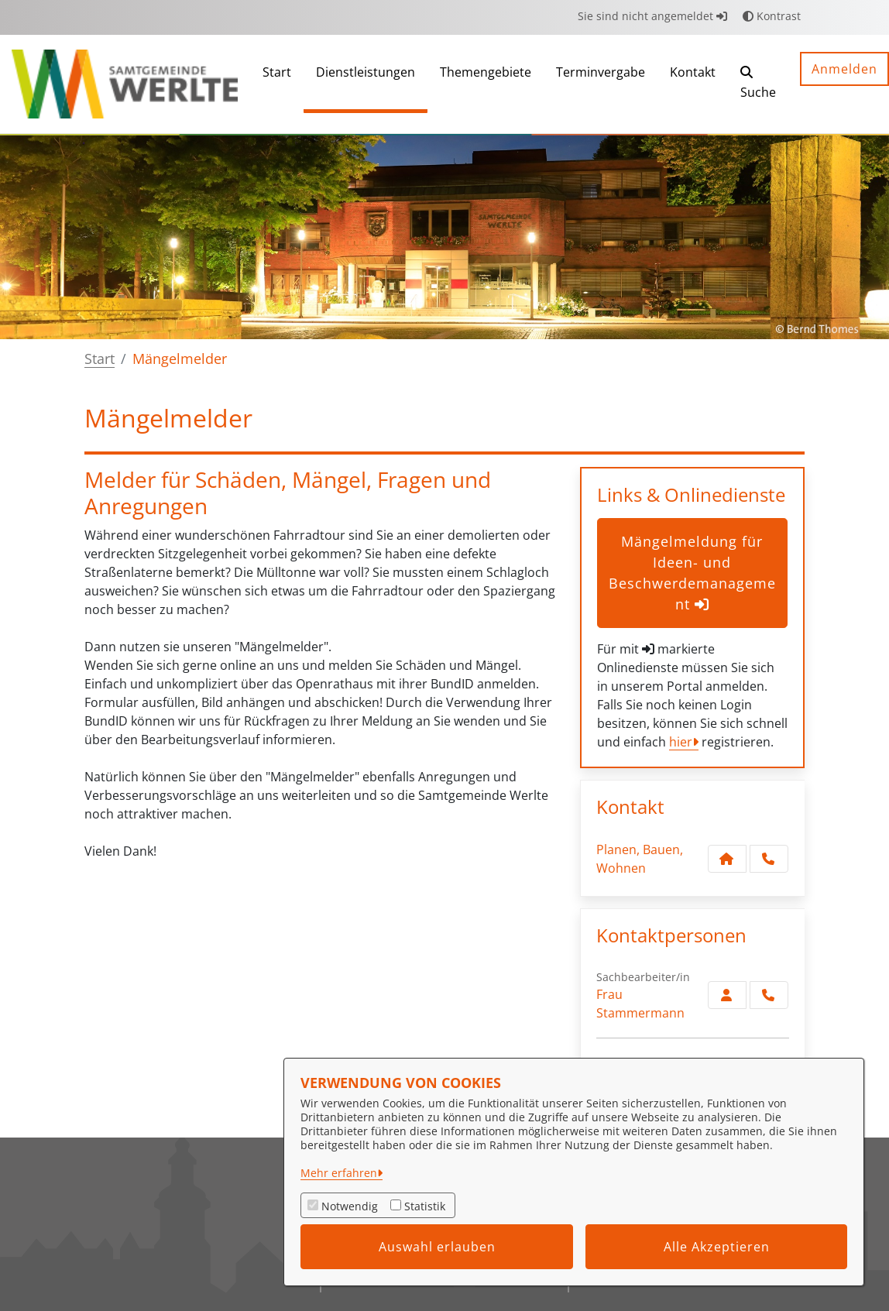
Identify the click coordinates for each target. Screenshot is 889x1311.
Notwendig (349, 1206)
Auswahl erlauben (437, 1246)
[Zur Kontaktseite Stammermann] (727, 995)
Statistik (424, 1206)
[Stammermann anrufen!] (769, 995)
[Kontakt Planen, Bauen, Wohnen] (727, 859)
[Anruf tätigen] (769, 859)
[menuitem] (277, 84)
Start (99, 358)
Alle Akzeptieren (717, 1246)
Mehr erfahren (338, 1172)
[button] (758, 84)
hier (680, 741)
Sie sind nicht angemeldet (652, 16)
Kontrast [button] (772, 16)
